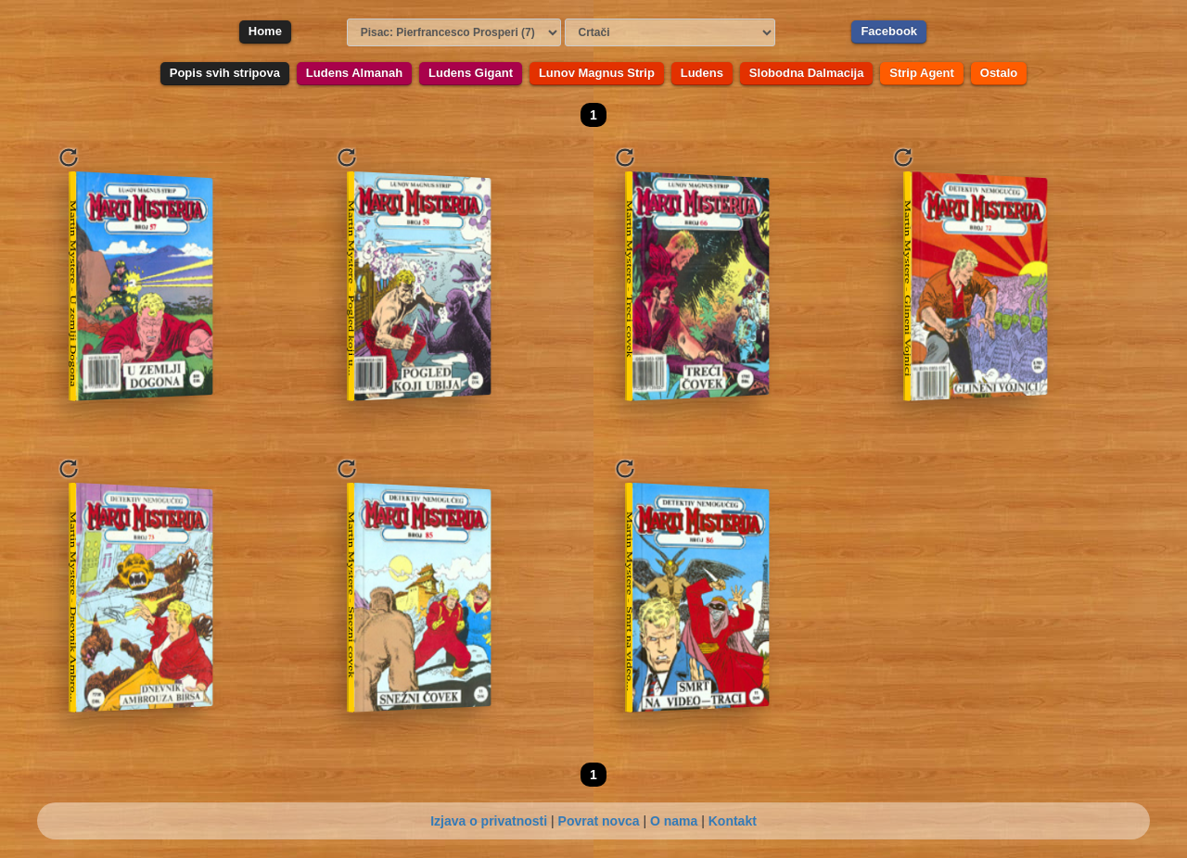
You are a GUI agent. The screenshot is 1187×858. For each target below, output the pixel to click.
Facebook (889, 31)
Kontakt (732, 821)
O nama (673, 821)
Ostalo (998, 73)
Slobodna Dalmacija (806, 73)
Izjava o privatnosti (488, 821)
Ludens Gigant (470, 73)
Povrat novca (599, 821)
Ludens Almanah (354, 73)
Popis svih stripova (225, 73)
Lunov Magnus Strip (597, 73)
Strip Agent (921, 73)
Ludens (702, 73)
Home (265, 31)
